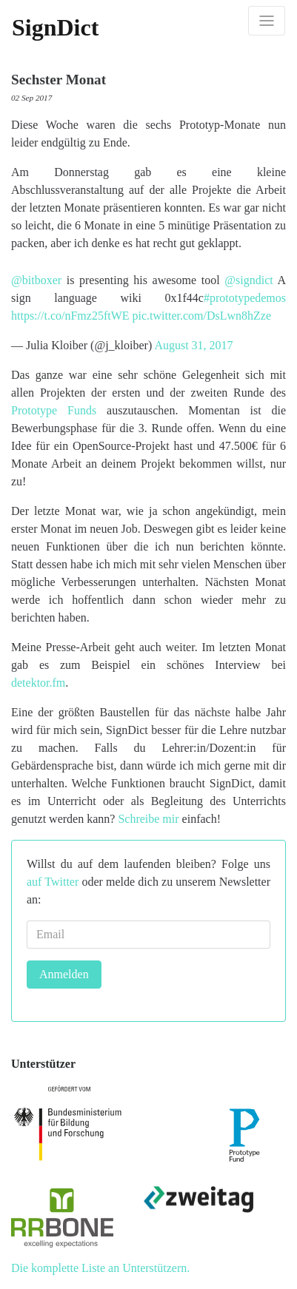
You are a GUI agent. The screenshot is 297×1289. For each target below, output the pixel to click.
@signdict (248, 280)
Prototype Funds (53, 410)
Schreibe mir (148, 818)
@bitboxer (36, 280)
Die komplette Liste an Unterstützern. (100, 1268)
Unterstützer (43, 1063)
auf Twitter (53, 881)
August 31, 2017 (193, 345)
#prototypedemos (245, 298)
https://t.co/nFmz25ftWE (70, 315)
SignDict (55, 27)
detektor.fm (38, 682)
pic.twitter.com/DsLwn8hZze (202, 315)
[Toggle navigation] (266, 21)
